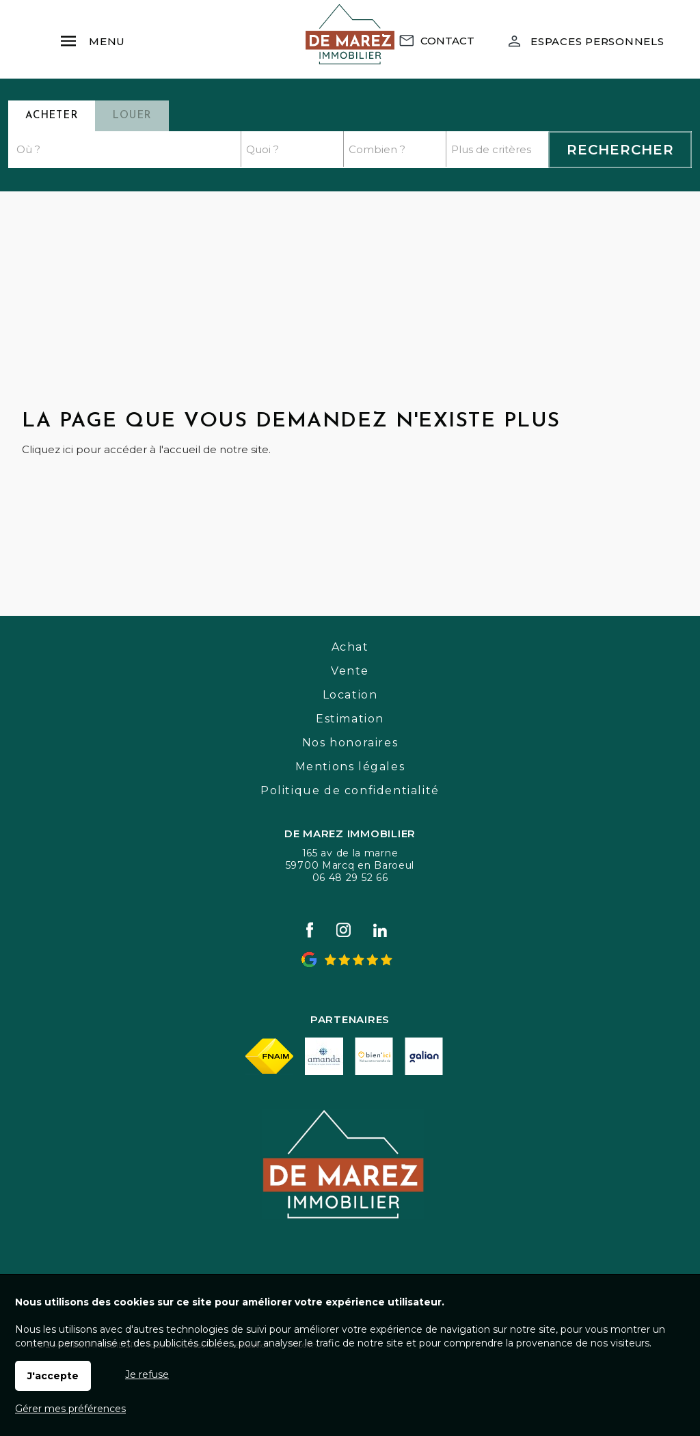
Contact (447, 40)
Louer (132, 116)
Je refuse (147, 1374)
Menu (92, 35)
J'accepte (53, 1376)
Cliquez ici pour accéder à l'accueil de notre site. (146, 449)
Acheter (51, 116)
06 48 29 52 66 (350, 877)
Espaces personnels (597, 41)
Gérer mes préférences (70, 1409)
